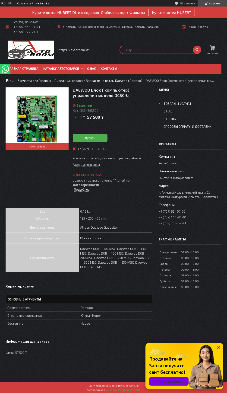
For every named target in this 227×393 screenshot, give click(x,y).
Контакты (109, 68)
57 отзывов (187, 3)
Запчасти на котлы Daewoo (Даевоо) (114, 81)
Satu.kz (134, 385)
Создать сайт (26, 3)
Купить (90, 138)
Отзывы (170, 119)
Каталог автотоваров (61, 68)
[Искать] (197, 50)
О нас (91, 68)
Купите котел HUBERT (171, 12)
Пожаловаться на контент (122, 389)
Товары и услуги (177, 103)
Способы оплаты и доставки (187, 126)
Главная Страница (23, 68)
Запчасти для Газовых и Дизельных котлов (50, 81)
